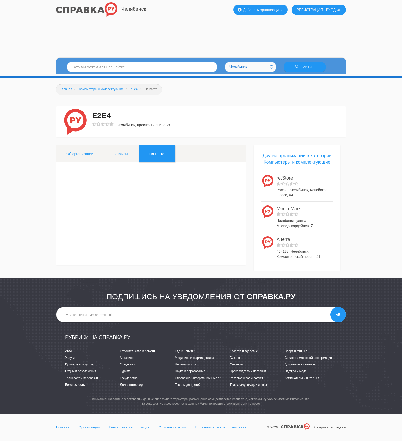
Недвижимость (185, 366)
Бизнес (235, 359)
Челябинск (133, 9)
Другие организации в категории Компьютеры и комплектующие (297, 160)
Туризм (125, 373)
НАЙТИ (305, 68)
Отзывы (121, 155)
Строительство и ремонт (137, 353)
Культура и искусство (80, 366)
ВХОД (333, 10)
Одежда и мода (296, 373)
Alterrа (283, 241)
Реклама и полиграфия (246, 379)
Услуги (70, 359)
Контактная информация (129, 429)
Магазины (127, 359)
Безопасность (75, 386)
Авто (68, 353)
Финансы (236, 366)
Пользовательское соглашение (221, 429)
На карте (156, 155)
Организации (89, 429)
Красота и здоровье (244, 353)
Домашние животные (300, 366)
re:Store (285, 179)
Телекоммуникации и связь (249, 386)
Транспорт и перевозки (81, 379)
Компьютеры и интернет (302, 379)
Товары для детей (187, 386)
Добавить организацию (260, 10)
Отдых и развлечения (80, 373)
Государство (129, 379)
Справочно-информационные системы (202, 379)
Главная (63, 429)
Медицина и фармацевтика (194, 359)
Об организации (79, 155)
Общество (127, 366)
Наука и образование (190, 373)
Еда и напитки (185, 353)
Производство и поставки (248, 373)
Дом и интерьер (131, 386)
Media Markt (289, 210)
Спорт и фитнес (296, 353)
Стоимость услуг (172, 429)
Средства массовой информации (308, 359)
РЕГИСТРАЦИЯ (310, 10)
